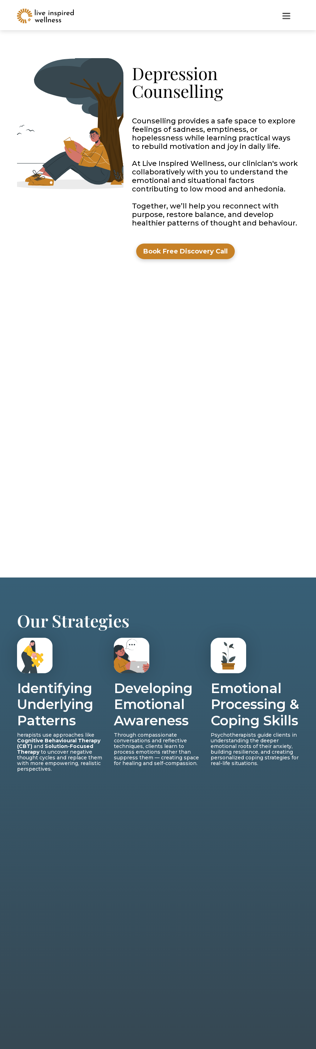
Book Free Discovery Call (185, 251)
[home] (45, 16)
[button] (286, 16)
